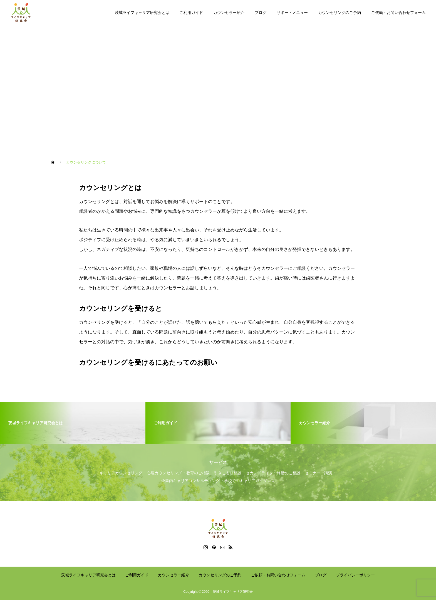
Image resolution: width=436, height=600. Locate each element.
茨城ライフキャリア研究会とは (142, 12)
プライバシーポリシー (355, 575)
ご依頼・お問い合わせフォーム (398, 12)
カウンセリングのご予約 (339, 12)
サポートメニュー (292, 12)
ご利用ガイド (191, 12)
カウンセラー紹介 (228, 12)
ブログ (260, 12)
